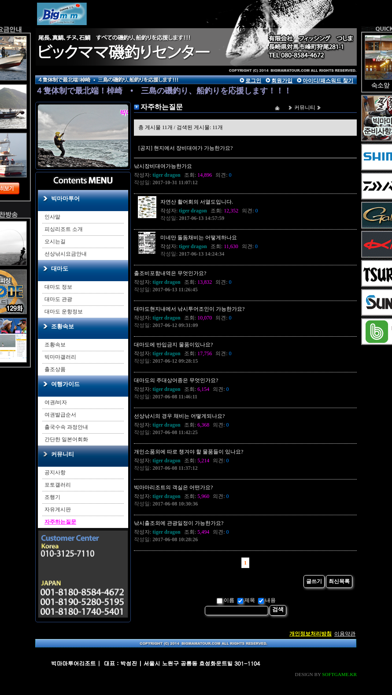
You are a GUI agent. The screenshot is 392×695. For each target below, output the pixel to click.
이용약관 (344, 634)
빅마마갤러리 (60, 357)
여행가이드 (65, 384)
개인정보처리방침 (310, 634)
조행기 (52, 497)
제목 (246, 600)
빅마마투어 (65, 198)
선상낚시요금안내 (65, 254)
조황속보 (62, 326)
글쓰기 (314, 581)
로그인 (253, 81)
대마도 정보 (58, 287)
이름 (225, 600)
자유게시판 (57, 509)
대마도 (59, 268)
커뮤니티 (62, 454)
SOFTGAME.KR (339, 674)
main (117, 33)
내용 (267, 600)
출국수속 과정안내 (66, 427)
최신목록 (339, 581)
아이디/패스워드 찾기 (328, 81)
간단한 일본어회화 (66, 439)
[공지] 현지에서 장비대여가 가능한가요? (185, 148)
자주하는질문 (60, 522)
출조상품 (55, 369)
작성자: (157, 175)
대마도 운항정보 (63, 311)
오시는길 (55, 241)
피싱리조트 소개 (63, 229)
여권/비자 (55, 402)
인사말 (52, 217)
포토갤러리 (57, 485)
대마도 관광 (58, 299)
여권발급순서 (60, 415)
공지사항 (55, 472)
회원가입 (281, 81)
